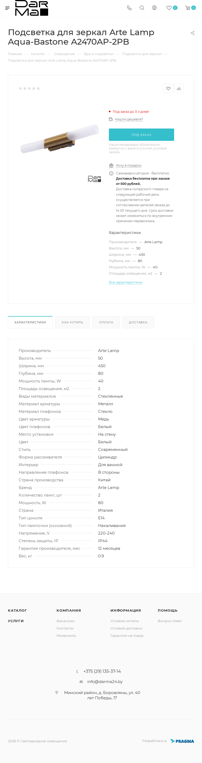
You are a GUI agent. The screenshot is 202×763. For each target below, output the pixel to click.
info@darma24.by (105, 681)
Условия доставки (126, 628)
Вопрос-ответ (170, 621)
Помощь (168, 610)
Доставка (138, 322)
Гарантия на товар (127, 635)
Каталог (17, 610)
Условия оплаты (124, 621)
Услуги (16, 621)
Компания (69, 610)
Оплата (106, 322)
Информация (125, 610)
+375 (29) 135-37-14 (102, 671)
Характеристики (30, 322)
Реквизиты (66, 635)
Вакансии (65, 621)
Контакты (65, 628)
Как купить (72, 322)
